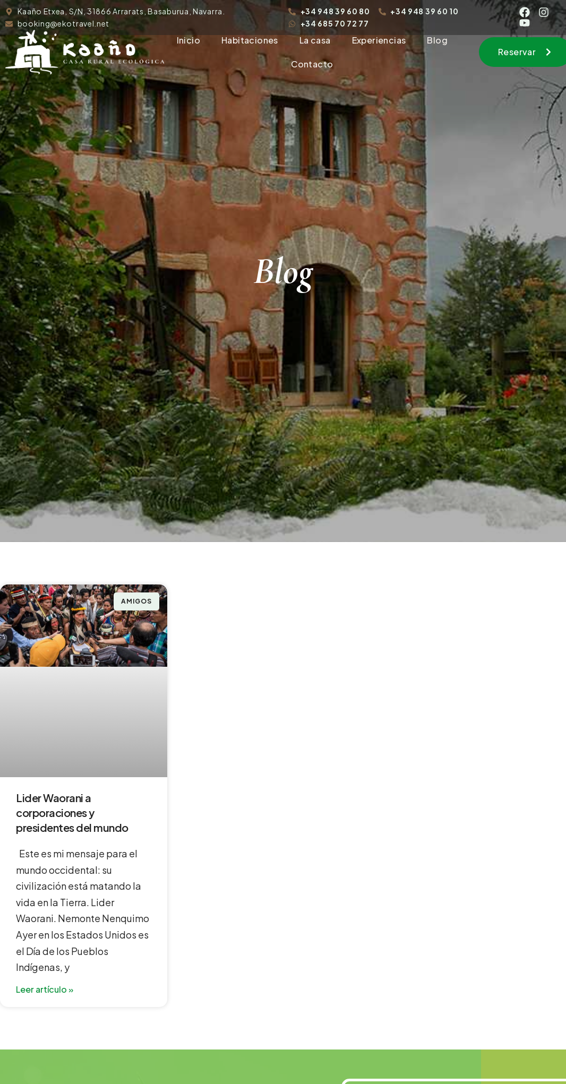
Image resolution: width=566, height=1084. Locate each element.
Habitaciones (249, 40)
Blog (437, 40)
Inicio (188, 40)
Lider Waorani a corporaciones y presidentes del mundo (72, 812)
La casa (315, 40)
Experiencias (379, 40)
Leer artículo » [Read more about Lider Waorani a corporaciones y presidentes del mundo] (44, 989)
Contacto (312, 64)
